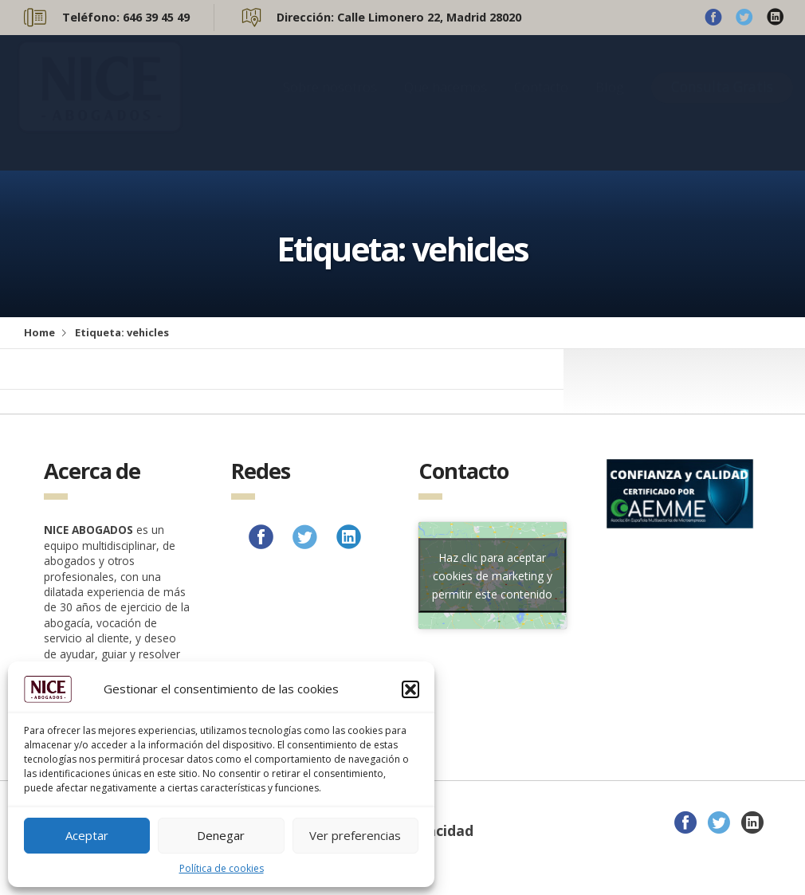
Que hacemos (445, 103)
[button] (410, 689)
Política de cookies (221, 868)
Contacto (541, 103)
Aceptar (86, 835)
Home (39, 332)
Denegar (221, 835)
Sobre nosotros (330, 103)
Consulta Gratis (722, 102)
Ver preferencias (355, 835)
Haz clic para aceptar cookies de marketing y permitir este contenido (492, 576)
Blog (609, 103)
